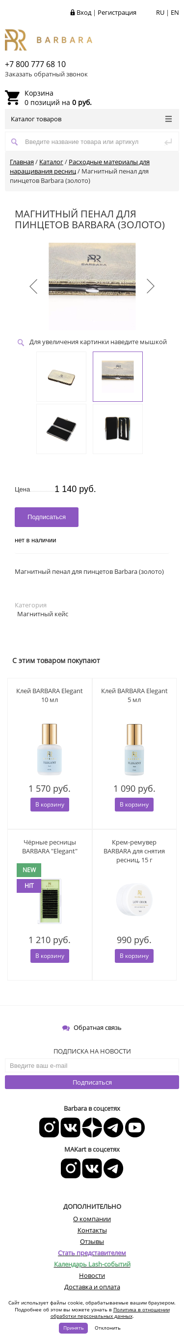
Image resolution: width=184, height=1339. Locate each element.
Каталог (51, 161)
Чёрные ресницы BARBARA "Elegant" (50, 846)
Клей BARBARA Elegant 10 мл (49, 695)
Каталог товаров (91, 118)
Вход (84, 12)
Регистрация (117, 12)
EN (175, 12)
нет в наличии (35, 540)
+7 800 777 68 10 (35, 64)
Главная (22, 161)
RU (160, 12)
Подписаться (92, 1082)
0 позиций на (58, 97)
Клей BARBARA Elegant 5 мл (134, 695)
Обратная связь (92, 1027)
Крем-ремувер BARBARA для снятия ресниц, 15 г (134, 851)
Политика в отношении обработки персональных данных (110, 1313)
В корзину (49, 804)
